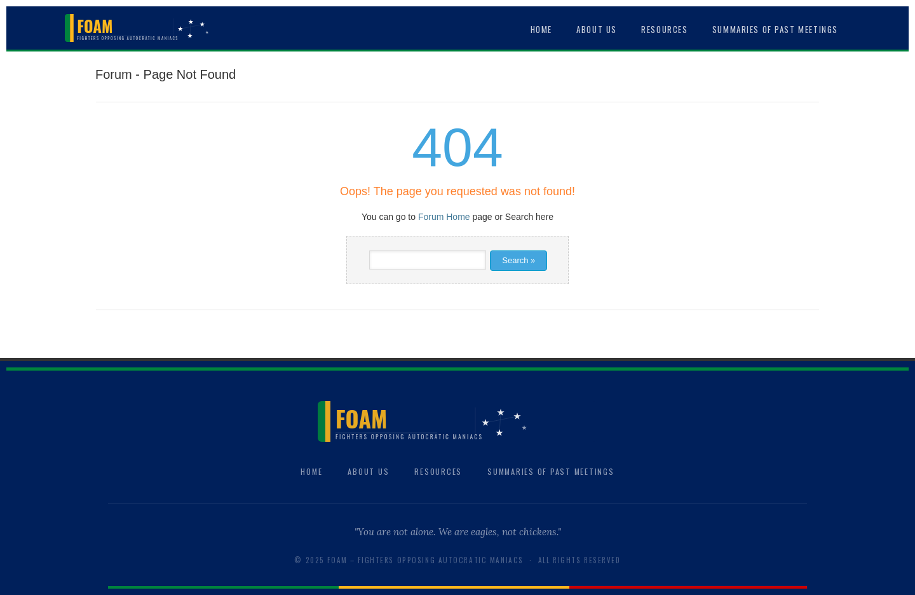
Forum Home (444, 217)
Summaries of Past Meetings (775, 29)
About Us (596, 29)
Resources (664, 29)
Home (541, 29)
